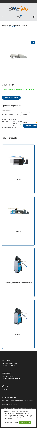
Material (4, 115)
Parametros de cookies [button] (11, 422)
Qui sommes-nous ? (8, 377)
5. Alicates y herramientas (13, 26)
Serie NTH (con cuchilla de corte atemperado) (18, 283)
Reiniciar (25, 114)
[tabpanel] (18, 57)
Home (3, 26)
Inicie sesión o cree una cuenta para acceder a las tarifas (18, 90)
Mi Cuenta (5, 390)
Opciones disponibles (11, 97)
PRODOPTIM (5, 408)
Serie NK (18, 180)
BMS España (5, 401)
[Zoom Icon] (33, 42)
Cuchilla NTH (18, 334)
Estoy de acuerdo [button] (25, 422)
